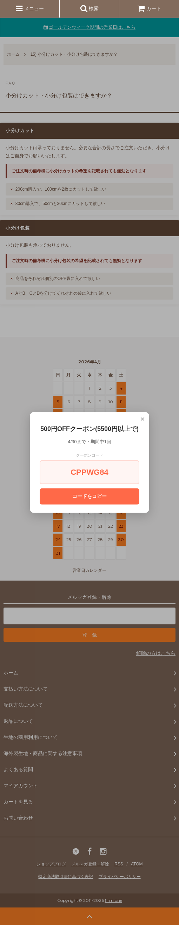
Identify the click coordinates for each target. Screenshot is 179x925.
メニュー (29, 8)
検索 (89, 8)
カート (149, 8)
